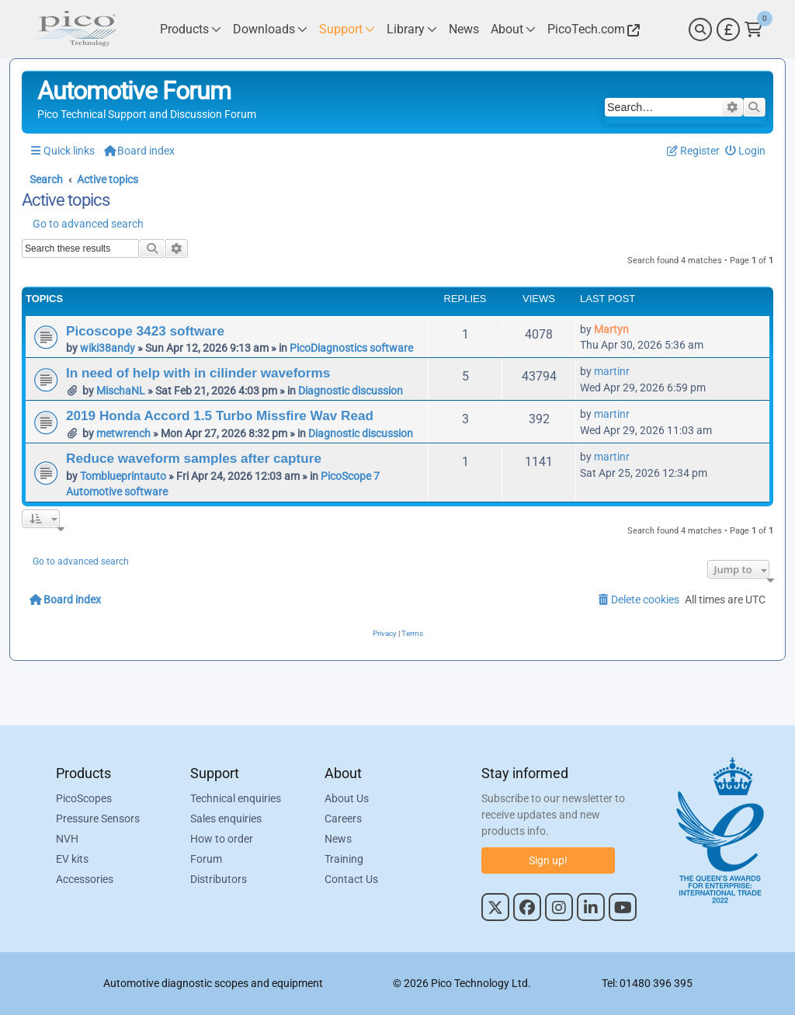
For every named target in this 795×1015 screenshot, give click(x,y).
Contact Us (351, 879)
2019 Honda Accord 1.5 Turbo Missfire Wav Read (219, 415)
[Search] (700, 29)
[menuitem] (745, 151)
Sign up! (548, 860)
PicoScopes (84, 798)
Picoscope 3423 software (145, 331)
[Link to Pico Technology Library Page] (412, 29)
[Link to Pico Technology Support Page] (347, 29)
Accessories (84, 879)
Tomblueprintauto (123, 476)
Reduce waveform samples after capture (193, 458)
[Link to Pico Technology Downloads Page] (270, 29)
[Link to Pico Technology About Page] (513, 29)
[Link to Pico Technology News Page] (464, 29)
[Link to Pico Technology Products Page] (190, 29)
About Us (347, 798)
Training (344, 859)
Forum (206, 859)
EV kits (72, 859)
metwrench (123, 433)
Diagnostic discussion (350, 390)
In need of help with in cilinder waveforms (198, 373)
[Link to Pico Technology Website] (591, 29)
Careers (343, 818)
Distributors (218, 879)
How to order (221, 839)
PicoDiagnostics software (351, 348)
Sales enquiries (226, 818)
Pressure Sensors (98, 818)
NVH (67, 839)
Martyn (611, 329)
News (338, 839)
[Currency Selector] (728, 29)
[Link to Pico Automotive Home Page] (75, 29)
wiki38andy (107, 348)
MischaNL (120, 390)
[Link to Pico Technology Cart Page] (753, 29)
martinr (612, 371)
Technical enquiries (235, 798)
